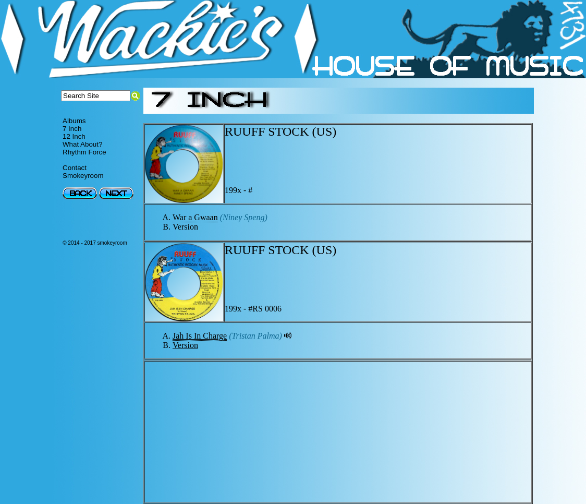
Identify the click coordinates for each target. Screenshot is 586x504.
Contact (75, 168)
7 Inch (72, 129)
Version (185, 345)
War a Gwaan (195, 217)
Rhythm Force (84, 152)
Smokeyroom (83, 175)
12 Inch (74, 136)
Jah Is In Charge (200, 335)
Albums (74, 121)
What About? (82, 144)
